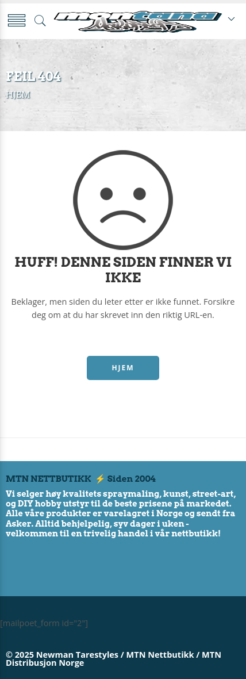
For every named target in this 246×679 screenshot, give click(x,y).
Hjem (18, 95)
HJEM (123, 368)
